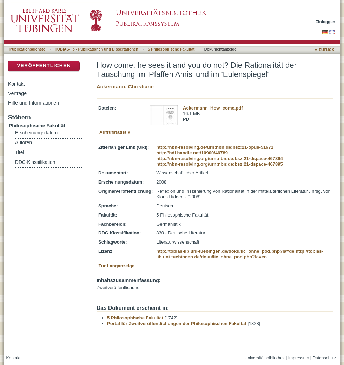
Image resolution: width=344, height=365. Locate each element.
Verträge (17, 93)
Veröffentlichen (44, 65)
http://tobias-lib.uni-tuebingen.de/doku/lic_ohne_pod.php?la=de (225, 251)
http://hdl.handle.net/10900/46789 (192, 152)
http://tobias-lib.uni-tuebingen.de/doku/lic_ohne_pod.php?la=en (239, 253)
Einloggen (326, 21)
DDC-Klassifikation (35, 162)
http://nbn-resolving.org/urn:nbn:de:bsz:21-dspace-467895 (219, 164)
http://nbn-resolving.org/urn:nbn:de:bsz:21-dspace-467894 (219, 158)
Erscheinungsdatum (36, 132)
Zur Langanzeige (116, 265)
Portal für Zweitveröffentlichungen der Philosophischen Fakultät (176, 323)
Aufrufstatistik (114, 132)
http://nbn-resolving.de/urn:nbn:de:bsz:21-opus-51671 (214, 147)
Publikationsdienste (27, 49)
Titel (19, 152)
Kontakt (16, 84)
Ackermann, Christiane (125, 86)
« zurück (324, 49)
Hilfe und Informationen (33, 103)
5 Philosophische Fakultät (171, 49)
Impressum (298, 358)
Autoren (23, 142)
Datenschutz (324, 358)
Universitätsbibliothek (265, 358)
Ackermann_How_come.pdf (213, 108)
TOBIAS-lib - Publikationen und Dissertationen (96, 49)
